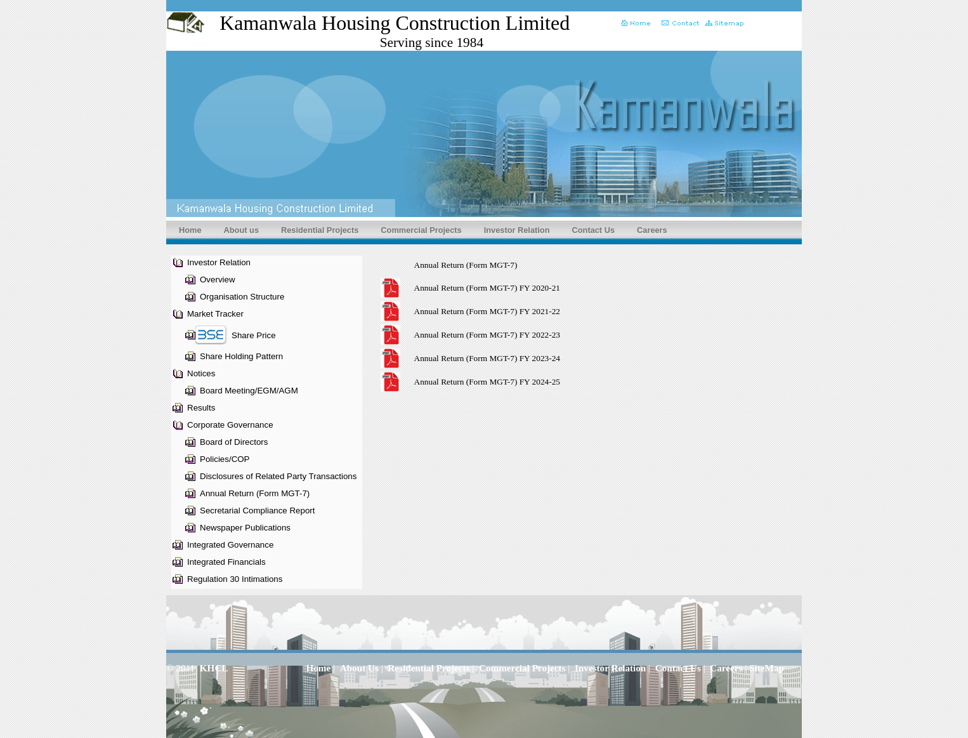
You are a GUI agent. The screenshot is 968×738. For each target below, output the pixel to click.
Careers (652, 230)
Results (201, 407)
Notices (201, 373)
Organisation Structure (242, 296)
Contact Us (593, 230)
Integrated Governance (230, 545)
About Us (359, 667)
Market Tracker (215, 314)
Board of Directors (234, 442)
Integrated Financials (226, 562)
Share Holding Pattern (241, 356)
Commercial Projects (421, 230)
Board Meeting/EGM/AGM (249, 390)
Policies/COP (225, 459)
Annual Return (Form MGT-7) (255, 493)
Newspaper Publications (245, 527)
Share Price (254, 335)
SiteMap (766, 667)
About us (241, 230)
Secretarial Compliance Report (257, 510)
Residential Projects (319, 230)
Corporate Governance (230, 425)
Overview (217, 279)
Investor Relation (517, 230)
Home (190, 230)
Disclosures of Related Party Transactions (278, 476)
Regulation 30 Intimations (234, 579)
